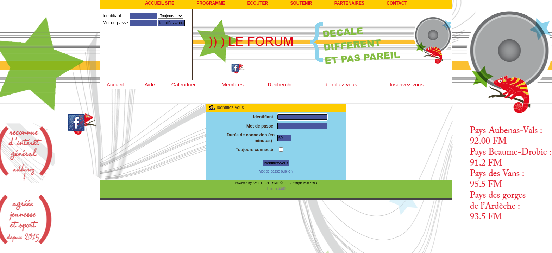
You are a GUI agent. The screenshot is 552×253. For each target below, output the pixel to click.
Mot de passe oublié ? (276, 171)
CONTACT (397, 3)
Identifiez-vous (340, 84)
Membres (232, 84)
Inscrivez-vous (407, 84)
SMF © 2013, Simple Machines (294, 183)
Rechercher (281, 84)
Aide (149, 84)
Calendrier (183, 84)
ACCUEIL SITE (159, 3)
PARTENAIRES (349, 3)
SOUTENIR (301, 3)
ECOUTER (257, 3)
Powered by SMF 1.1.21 (252, 183)
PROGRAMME (210, 3)
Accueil (115, 84)
